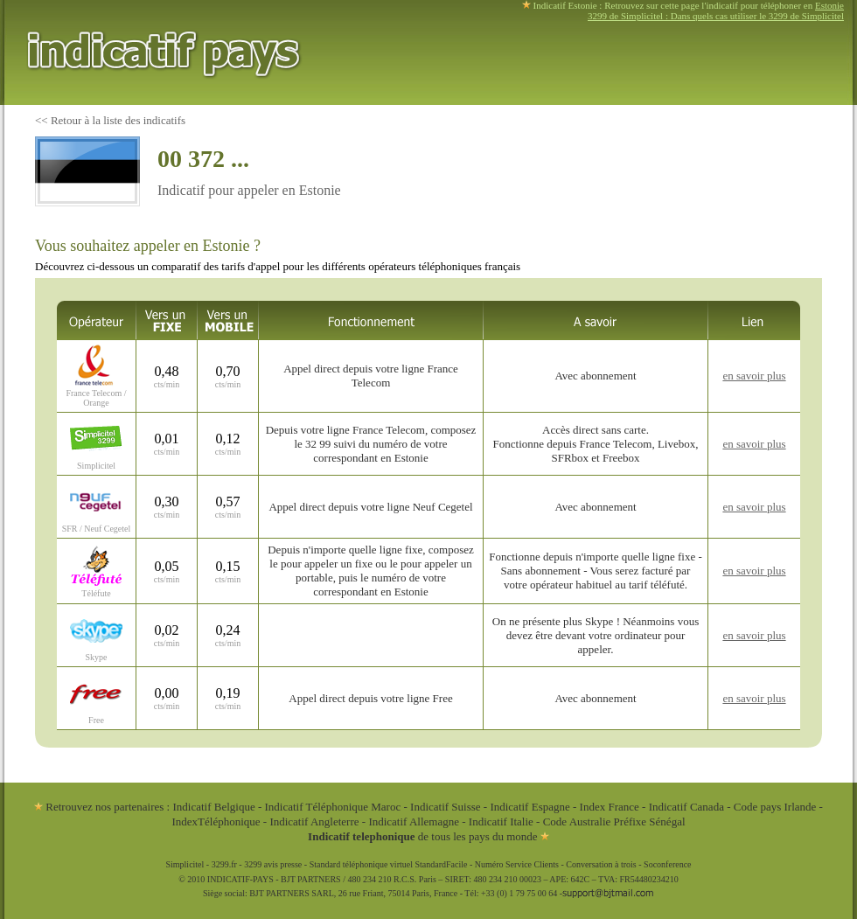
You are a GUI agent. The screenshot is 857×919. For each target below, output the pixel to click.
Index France (609, 806)
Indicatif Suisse (445, 806)
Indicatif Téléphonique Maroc (333, 806)
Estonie (829, 5)
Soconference (667, 864)
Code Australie (577, 821)
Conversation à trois (601, 864)
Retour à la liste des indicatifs (118, 120)
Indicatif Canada (686, 806)
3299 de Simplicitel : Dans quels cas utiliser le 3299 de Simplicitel (716, 15)
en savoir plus (753, 375)
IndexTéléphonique (216, 821)
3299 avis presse (273, 864)
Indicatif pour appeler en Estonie (249, 190)
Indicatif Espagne (529, 806)
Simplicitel (184, 864)
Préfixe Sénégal (650, 821)
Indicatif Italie (501, 821)
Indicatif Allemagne (413, 821)
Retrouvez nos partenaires (99, 806)
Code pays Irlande (775, 806)
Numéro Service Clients (517, 864)
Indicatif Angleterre (314, 821)
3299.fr (224, 864)
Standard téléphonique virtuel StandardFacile (389, 864)
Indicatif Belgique (213, 806)
